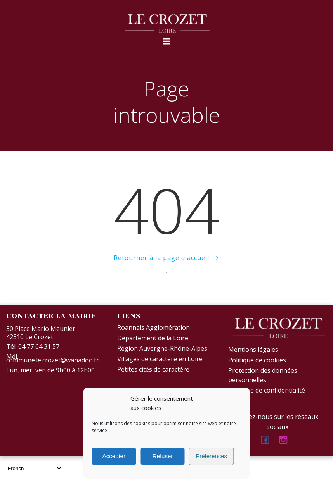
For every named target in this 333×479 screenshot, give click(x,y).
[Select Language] (34, 468)
